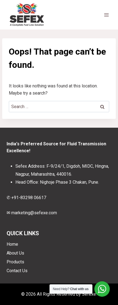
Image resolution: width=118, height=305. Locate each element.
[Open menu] (106, 14)
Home (12, 244)
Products (15, 261)
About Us (15, 253)
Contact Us (17, 270)
